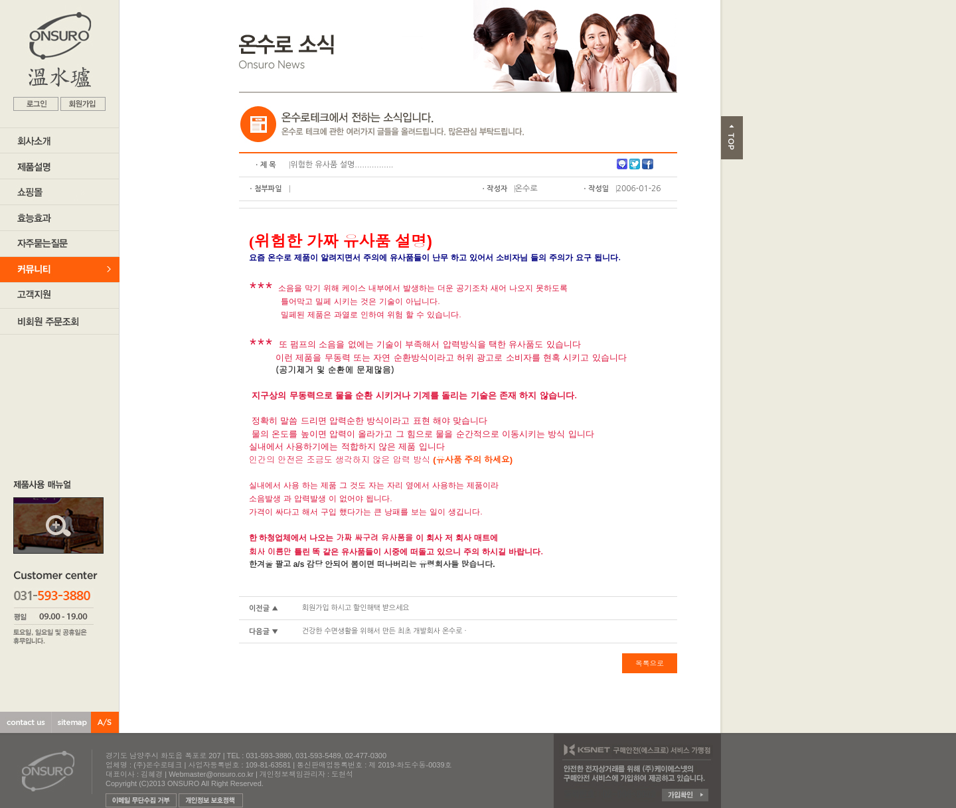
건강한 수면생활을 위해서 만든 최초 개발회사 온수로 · (384, 631)
